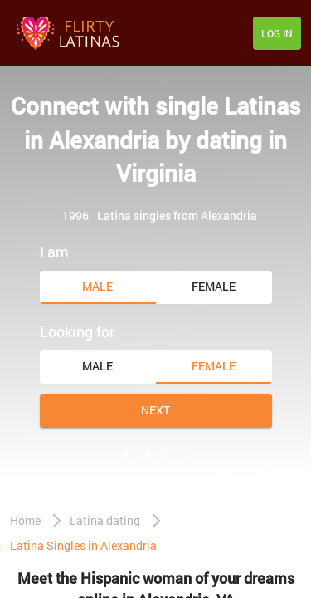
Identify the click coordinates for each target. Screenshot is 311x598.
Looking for (77, 331)
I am (54, 252)
